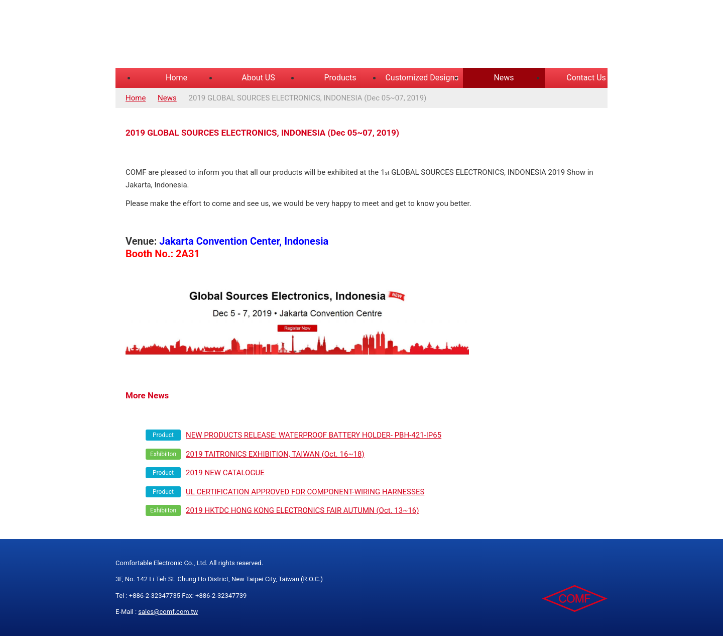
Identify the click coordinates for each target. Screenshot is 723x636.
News (504, 77)
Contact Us (586, 77)
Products (340, 77)
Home (176, 77)
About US (258, 77)
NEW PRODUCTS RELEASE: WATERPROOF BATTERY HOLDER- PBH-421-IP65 (313, 435)
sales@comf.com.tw (168, 611)
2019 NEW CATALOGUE (225, 472)
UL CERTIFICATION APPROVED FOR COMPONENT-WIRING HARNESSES (305, 491)
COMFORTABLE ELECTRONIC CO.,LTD (241, 35)
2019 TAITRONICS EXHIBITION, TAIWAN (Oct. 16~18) (275, 454)
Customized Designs (421, 77)
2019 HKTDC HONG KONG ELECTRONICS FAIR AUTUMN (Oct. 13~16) (302, 510)
